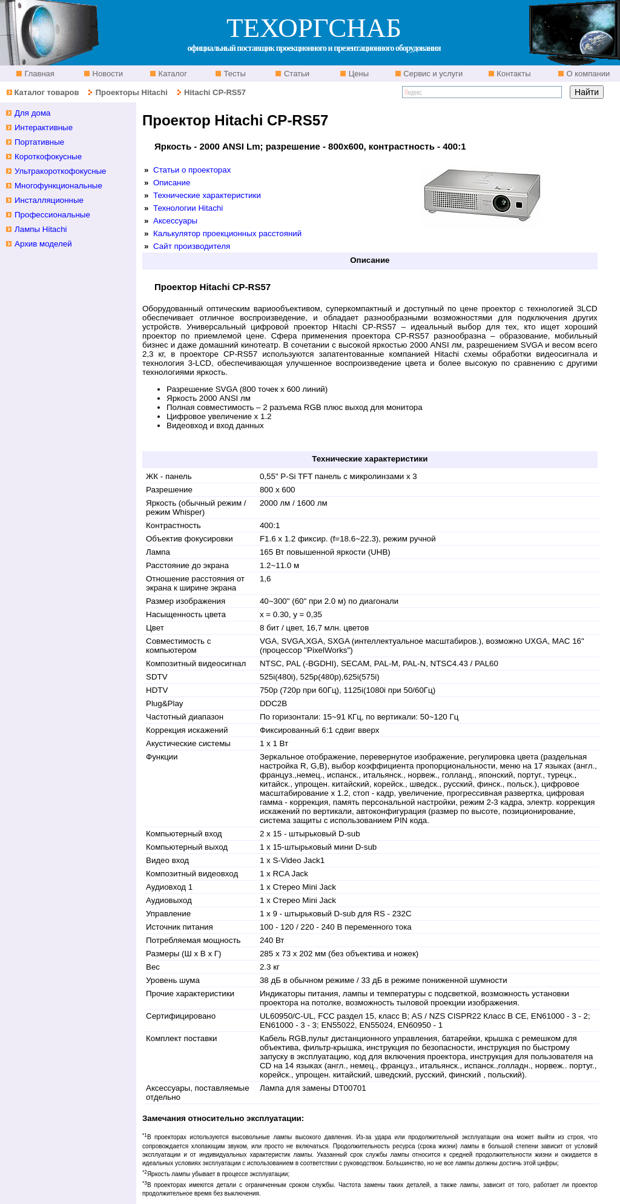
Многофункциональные (58, 185)
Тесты (234, 73)
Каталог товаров (46, 92)
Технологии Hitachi (188, 208)
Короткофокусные (48, 156)
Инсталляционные (49, 200)
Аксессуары (175, 220)
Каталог (171, 73)
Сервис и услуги (432, 73)
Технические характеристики (207, 195)
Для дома (33, 112)
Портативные (39, 142)
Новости (106, 73)
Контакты (513, 73)
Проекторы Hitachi (132, 92)
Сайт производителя (191, 246)
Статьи (295, 73)
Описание (171, 182)
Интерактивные (44, 127)
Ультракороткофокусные (61, 171)
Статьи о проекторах (192, 169)
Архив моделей (43, 243)
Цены (357, 73)
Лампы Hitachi (41, 229)
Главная (38, 73)
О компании (587, 73)
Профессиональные (52, 214)
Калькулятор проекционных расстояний (227, 233)
